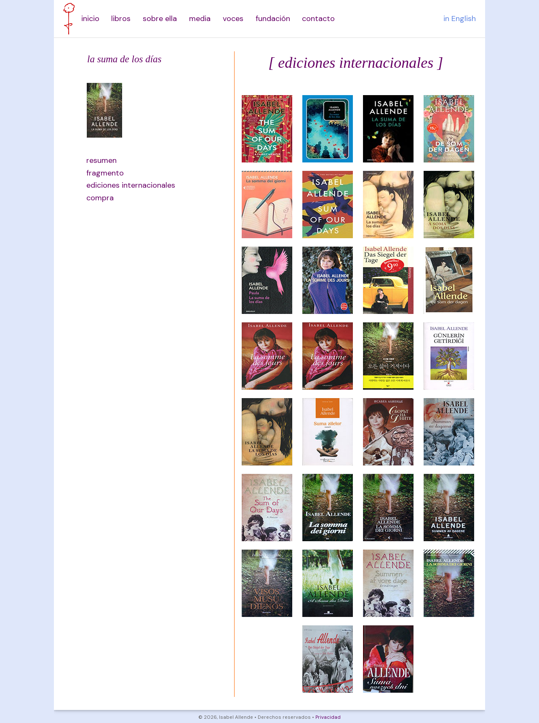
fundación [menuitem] (273, 18)
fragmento (105, 173)
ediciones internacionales (126, 185)
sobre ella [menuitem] (160, 18)
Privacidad (328, 717)
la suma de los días (124, 58)
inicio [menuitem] (90, 18)
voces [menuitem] (233, 18)
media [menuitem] (200, 18)
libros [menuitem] (121, 18)
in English (459, 18)
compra (100, 198)
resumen (101, 160)
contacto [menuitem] (318, 18)
